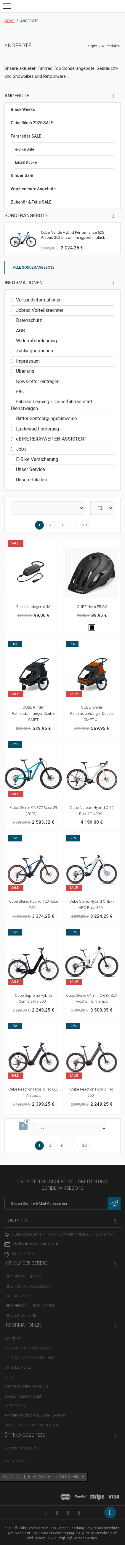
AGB (20, 330)
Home (9, 21)
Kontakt (12, 1338)
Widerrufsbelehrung (36, 340)
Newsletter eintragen (37, 381)
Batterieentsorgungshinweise (46, 418)
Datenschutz (28, 320)
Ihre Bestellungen (22, 1277)
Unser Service (30, 469)
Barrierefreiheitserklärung (33, 1425)
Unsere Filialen (31, 480)
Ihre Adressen (18, 1296)
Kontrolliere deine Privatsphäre (43, 1477)
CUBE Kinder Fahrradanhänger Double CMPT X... (91, 713)
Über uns (24, 371)
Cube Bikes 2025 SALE (32, 122)
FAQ (20, 391)
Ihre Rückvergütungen (27, 1286)
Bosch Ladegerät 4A (33, 606)
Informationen (23, 283)
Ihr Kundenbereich (27, 1263)
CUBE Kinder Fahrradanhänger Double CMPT (33, 713)
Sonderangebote (26, 215)
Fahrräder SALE (26, 136)
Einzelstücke (26, 162)
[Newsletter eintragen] (114, 1203)
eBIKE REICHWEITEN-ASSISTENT (50, 439)
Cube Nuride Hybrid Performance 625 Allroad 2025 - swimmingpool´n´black (73, 235)
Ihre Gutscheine (20, 1315)
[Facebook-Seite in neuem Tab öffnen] (57, 1512)
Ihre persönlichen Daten (29, 1305)
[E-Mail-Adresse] (62, 1203)
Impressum (27, 361)
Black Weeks (23, 109)
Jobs (21, 449)
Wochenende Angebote (33, 188)
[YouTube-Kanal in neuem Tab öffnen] (45, 1512)
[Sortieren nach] (48, 508)
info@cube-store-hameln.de (35, 1243)
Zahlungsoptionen (34, 351)
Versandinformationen (38, 300)
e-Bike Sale (24, 149)
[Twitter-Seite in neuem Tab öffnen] (67, 1512)
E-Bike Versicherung (36, 459)
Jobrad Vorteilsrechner (39, 310)
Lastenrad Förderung (37, 429)
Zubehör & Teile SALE (31, 202)
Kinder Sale (22, 175)
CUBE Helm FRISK (92, 606)
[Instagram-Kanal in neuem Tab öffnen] (78, 1512)
